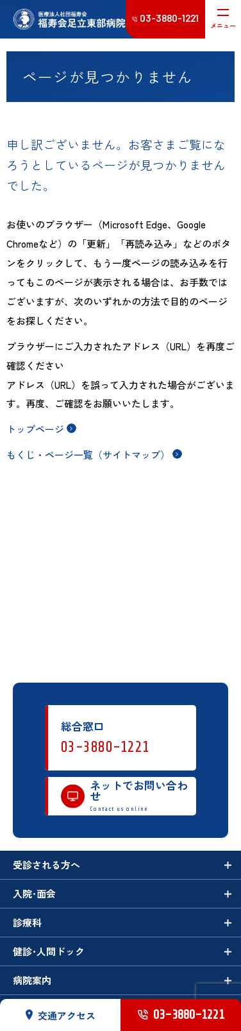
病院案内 (32, 980)
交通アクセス (61, 1014)
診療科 (27, 922)
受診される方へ (46, 864)
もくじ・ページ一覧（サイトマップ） (88, 454)
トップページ (35, 429)
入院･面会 (34, 893)
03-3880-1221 (105, 747)
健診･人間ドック (49, 951)
